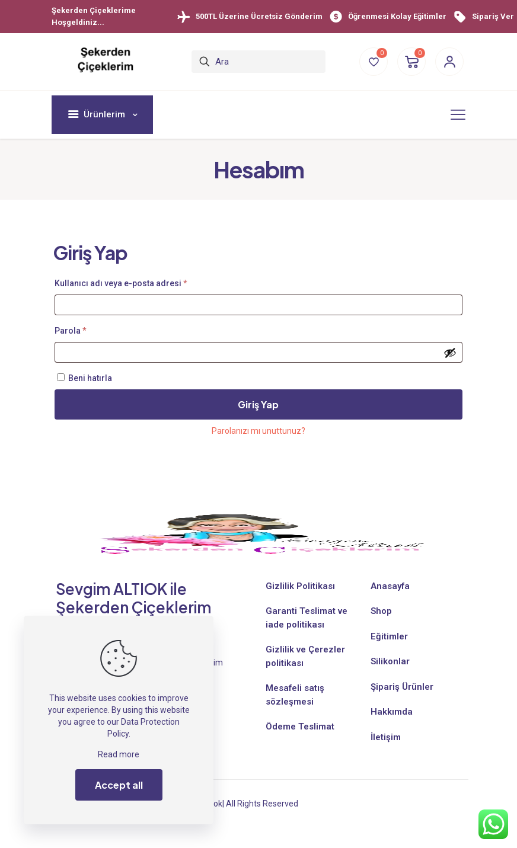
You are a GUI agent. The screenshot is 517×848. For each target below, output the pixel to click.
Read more (118, 754)
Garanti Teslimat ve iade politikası (306, 618)
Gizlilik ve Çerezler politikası (305, 656)
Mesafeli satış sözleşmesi (295, 695)
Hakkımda (392, 711)
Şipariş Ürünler (402, 686)
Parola (84, 328)
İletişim (386, 737)
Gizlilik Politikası (300, 586)
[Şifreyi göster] (450, 352)
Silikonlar (390, 661)
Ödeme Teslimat (300, 726)
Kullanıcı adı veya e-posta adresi (135, 281)
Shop (381, 611)
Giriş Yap (258, 404)
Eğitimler (389, 636)
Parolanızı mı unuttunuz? (258, 431)
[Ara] (258, 61)
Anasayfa (390, 586)
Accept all (119, 785)
